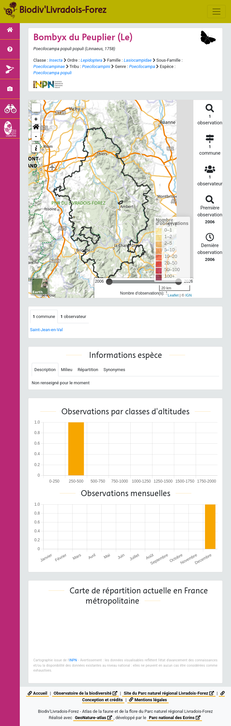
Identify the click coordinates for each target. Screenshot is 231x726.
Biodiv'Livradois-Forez (62, 10)
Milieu (66, 369)
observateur (73, 316)
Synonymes (114, 369)
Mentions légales (148, 699)
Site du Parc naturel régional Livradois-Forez (169, 693)
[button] (36, 128)
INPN (73, 660)
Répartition (88, 369)
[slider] (109, 281)
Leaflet (173, 295)
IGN (188, 295)
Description (45, 369)
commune (44, 316)
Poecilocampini (96, 66)
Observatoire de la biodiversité (85, 693)
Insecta (56, 60)
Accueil (37, 693)
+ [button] (36, 119)
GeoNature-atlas (93, 717)
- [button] (36, 137)
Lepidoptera (91, 60)
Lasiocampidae (137, 60)
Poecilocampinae (49, 66)
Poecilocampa (142, 66)
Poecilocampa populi (52, 72)
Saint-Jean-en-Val (46, 329)
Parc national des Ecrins (174, 717)
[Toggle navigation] (216, 11)
